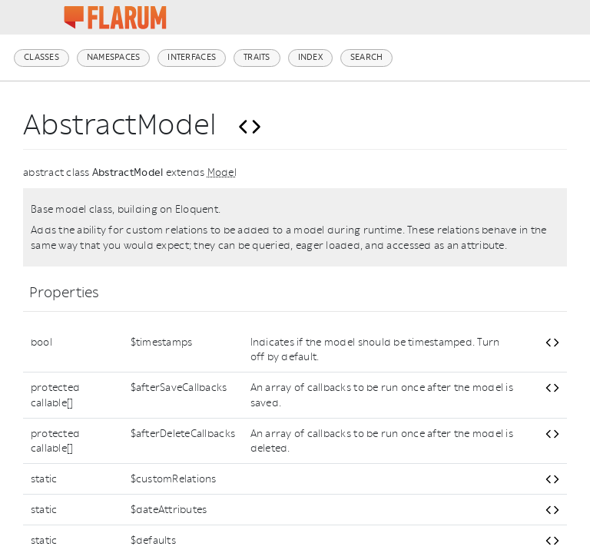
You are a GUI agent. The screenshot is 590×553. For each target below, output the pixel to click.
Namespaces (114, 57)
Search (366, 57)
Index (310, 57)
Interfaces (191, 57)
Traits (257, 57)
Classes (41, 57)
